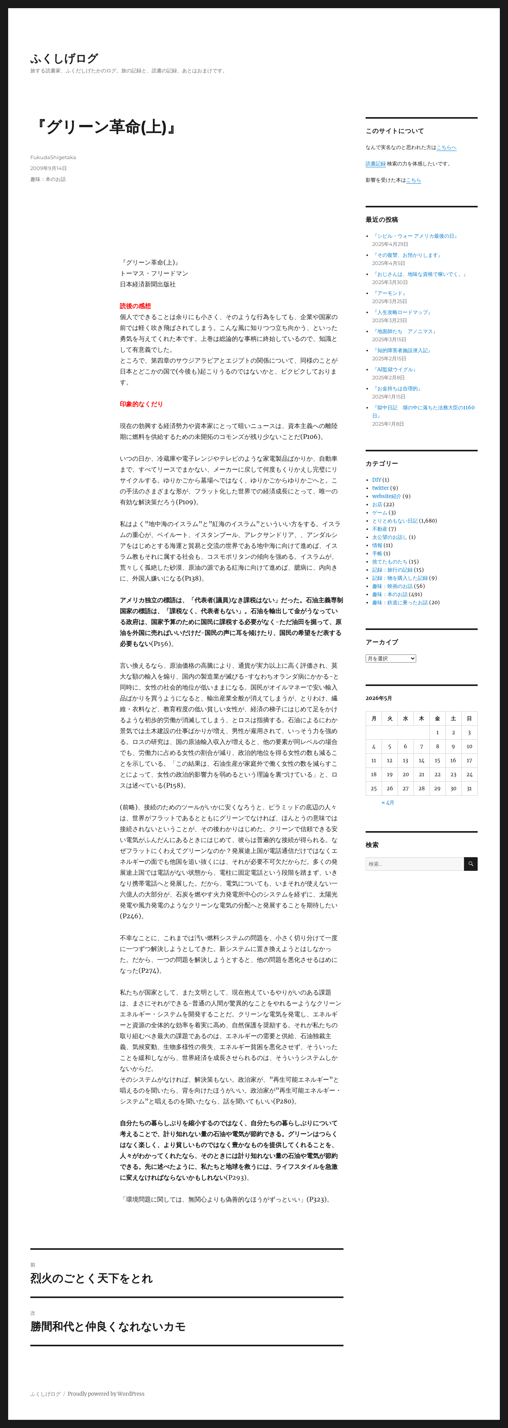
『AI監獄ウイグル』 (395, 369)
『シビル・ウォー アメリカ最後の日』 (415, 236)
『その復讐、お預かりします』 (407, 255)
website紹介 (386, 496)
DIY (376, 480)
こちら (413, 180)
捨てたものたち (390, 561)
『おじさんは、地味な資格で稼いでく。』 (420, 274)
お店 (377, 504)
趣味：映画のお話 (392, 586)
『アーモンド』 (390, 293)
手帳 (377, 553)
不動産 (379, 529)
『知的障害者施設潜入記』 (402, 350)
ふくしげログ (64, 58)
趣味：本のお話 (48, 179)
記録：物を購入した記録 (400, 578)
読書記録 (376, 163)
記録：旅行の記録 (392, 570)
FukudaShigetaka (53, 157)
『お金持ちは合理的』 (397, 388)
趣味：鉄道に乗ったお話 (400, 602)
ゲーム (379, 512)
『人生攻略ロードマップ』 (402, 312)
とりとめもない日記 (395, 521)
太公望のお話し (390, 537)
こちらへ (446, 147)
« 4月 (388, 802)
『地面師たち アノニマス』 (405, 331)
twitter (380, 488)
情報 (377, 545)
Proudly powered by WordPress (106, 1394)
